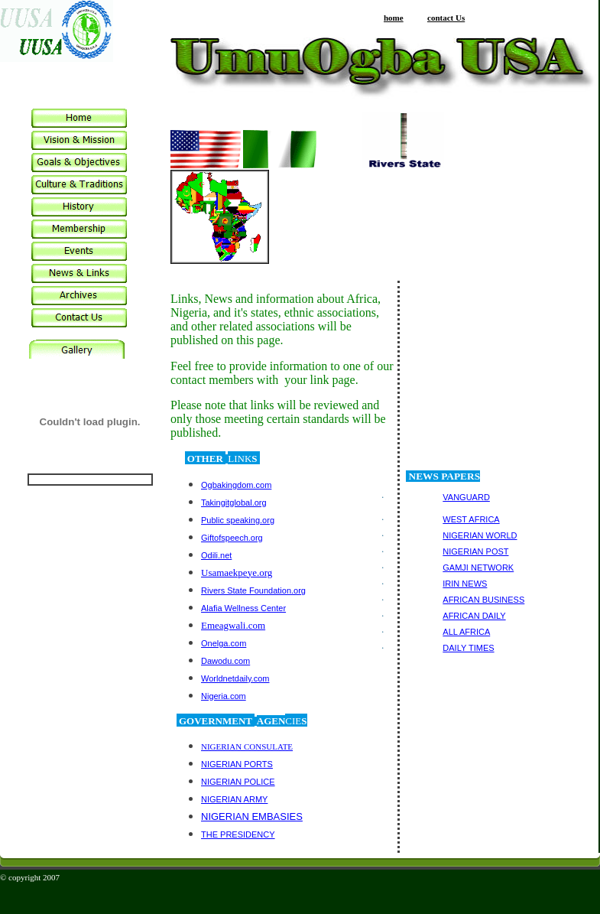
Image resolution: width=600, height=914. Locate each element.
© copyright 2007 (30, 877)
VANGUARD (466, 497)
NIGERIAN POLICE (238, 781)
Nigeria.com (223, 696)
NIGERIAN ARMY (234, 799)
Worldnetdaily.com (235, 678)
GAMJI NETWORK (478, 567)
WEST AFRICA (471, 519)
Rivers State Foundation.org (253, 590)
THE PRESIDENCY (238, 834)
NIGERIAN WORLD (480, 535)
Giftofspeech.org (232, 537)
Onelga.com (223, 643)
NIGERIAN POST (475, 551)
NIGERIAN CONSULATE (247, 746)
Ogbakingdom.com (236, 485)
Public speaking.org (237, 520)
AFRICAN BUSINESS (483, 599)
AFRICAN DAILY (474, 615)
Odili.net (216, 555)
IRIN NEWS (465, 583)
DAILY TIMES (468, 647)
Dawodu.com (225, 660)
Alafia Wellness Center (243, 608)
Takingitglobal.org (234, 502)
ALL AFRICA (466, 631)
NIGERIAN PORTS (237, 764)
